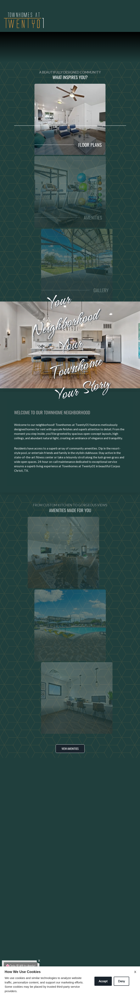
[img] (24, 20)
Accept (103, 981)
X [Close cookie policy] (135, 972)
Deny (121, 981)
